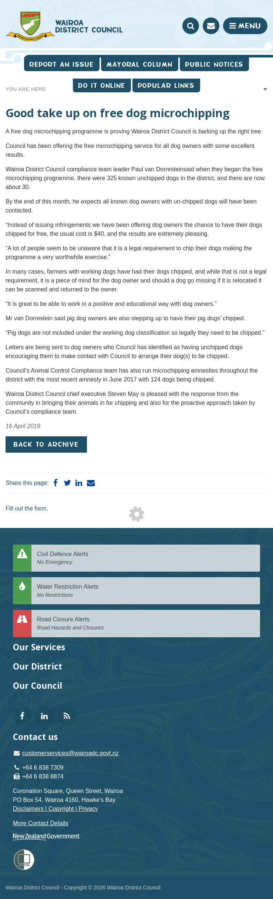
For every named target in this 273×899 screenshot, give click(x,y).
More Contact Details (40, 823)
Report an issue (62, 64)
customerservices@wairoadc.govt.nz (70, 753)
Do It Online (101, 85)
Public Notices (214, 64)
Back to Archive (46, 444)
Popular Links (166, 85)
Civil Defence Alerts (146, 558)
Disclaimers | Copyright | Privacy (55, 809)
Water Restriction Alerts (146, 591)
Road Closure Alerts (146, 623)
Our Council (37, 685)
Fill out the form (26, 508)
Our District (37, 666)
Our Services (39, 647)
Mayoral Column (140, 64)
